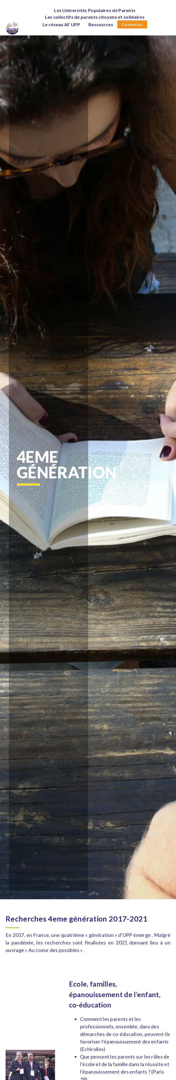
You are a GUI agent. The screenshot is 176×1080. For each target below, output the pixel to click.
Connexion (132, 24)
